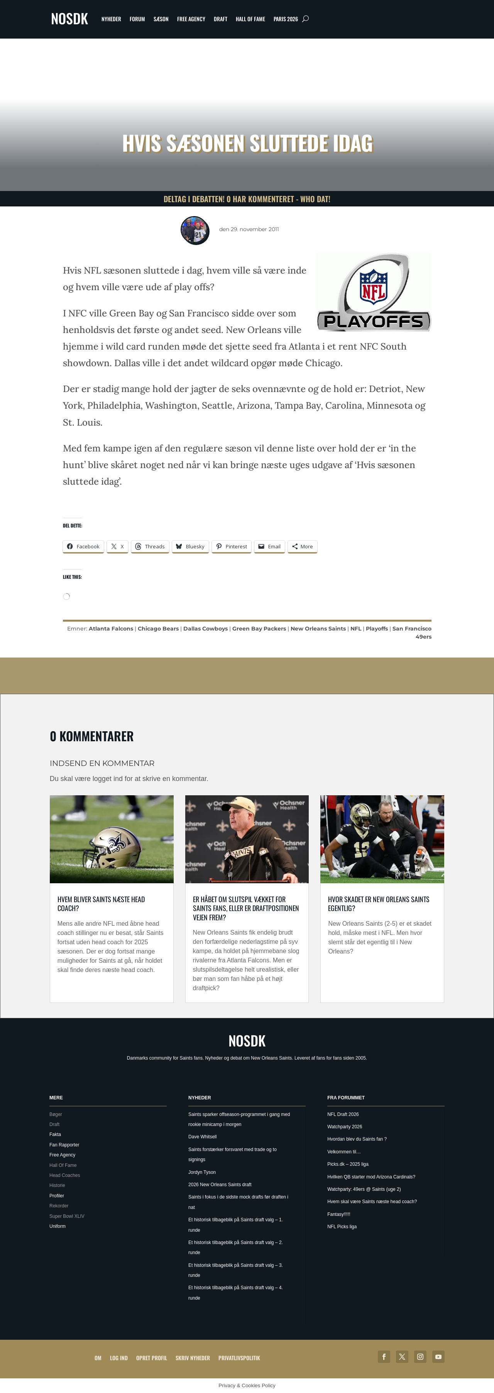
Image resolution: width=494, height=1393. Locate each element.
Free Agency (191, 19)
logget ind (108, 779)
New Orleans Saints (318, 628)
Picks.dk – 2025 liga (348, 1164)
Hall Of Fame (250, 19)
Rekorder (58, 1206)
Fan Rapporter (64, 1145)
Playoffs (377, 628)
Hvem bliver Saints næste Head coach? (101, 903)
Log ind (119, 1358)
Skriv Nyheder (193, 1358)
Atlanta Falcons (111, 628)
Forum (137, 19)
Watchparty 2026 (344, 1126)
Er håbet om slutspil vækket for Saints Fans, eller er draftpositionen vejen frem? (246, 908)
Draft (220, 19)
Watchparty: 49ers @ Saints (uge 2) (364, 1189)
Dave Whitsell (202, 1136)
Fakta (55, 1134)
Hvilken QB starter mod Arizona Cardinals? (371, 1177)
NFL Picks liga (342, 1226)
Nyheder (111, 19)
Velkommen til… (344, 1152)
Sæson (161, 19)
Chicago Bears (158, 628)
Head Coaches (64, 1175)
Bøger (55, 1114)
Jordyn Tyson (202, 1172)
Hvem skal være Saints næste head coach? (372, 1201)
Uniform (57, 1226)
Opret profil (151, 1358)
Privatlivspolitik (239, 1358)
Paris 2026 (286, 19)
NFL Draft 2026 (343, 1114)
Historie (57, 1185)
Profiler (56, 1196)
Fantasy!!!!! (338, 1214)
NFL (355, 628)
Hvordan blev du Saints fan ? (357, 1139)
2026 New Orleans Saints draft (219, 1184)
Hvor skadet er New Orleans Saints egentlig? (379, 903)
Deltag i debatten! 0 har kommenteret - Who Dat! (247, 199)
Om (98, 1358)
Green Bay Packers (259, 628)
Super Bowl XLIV (67, 1216)
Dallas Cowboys (205, 628)
